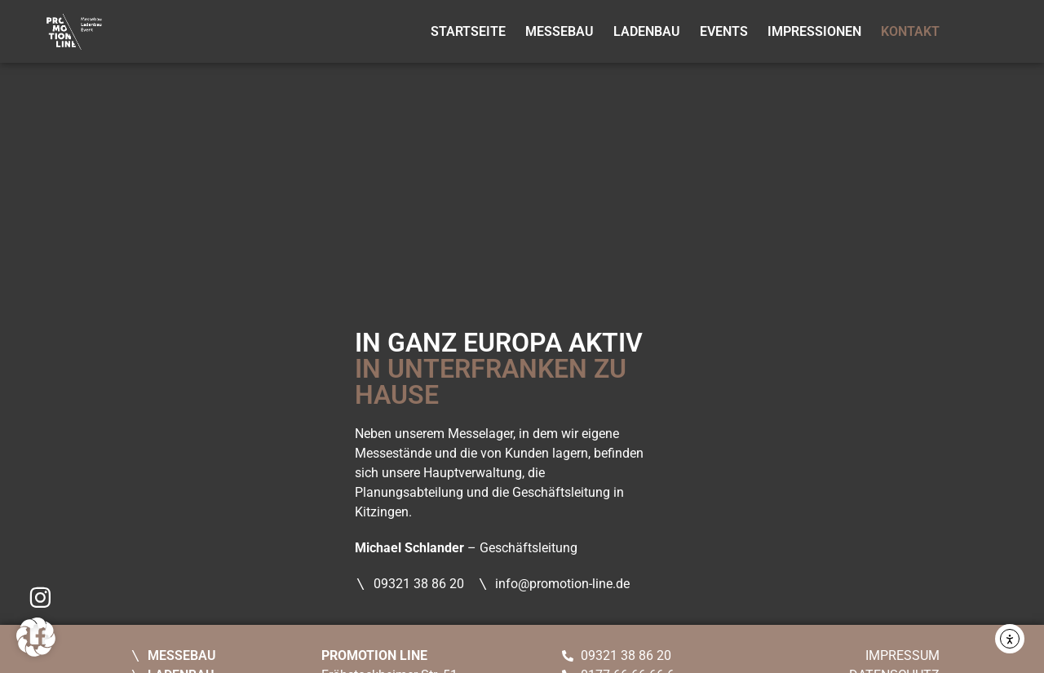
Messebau (559, 31)
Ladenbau (646, 31)
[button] (36, 637)
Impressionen (814, 31)
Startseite (468, 31)
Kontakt (910, 31)
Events (724, 31)
